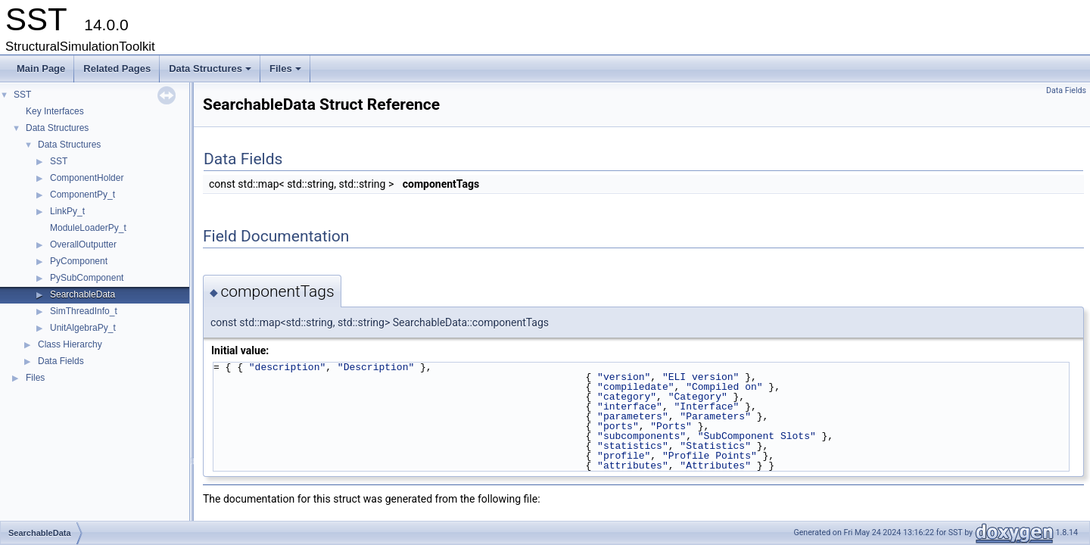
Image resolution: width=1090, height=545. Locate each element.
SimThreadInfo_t (83, 311)
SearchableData (82, 294)
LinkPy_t (67, 211)
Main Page (41, 68)
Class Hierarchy (70, 344)
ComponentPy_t (82, 194)
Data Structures (211, 73)
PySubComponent (86, 277)
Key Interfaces (55, 111)
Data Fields (61, 361)
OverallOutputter (83, 244)
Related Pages (117, 68)
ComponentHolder (86, 178)
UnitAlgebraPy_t (83, 327)
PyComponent (78, 261)
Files (286, 73)
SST (22, 94)
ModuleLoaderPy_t (88, 228)
